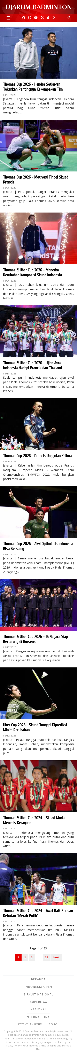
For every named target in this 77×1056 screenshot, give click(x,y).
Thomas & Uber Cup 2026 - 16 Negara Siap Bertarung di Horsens (35, 639)
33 (46, 957)
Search (54, 1024)
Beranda (38, 979)
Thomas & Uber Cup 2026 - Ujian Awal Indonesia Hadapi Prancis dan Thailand (32, 365)
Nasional (39, 1009)
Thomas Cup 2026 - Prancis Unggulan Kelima (37, 455)
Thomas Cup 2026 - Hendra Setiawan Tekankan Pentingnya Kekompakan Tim (33, 87)
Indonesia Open (38, 986)
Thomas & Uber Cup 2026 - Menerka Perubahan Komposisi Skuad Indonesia (32, 272)
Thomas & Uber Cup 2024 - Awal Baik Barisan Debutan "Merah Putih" (38, 913)
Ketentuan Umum (30, 1024)
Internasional (38, 1017)
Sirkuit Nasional (38, 994)
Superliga (38, 1002)
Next (56, 957)
